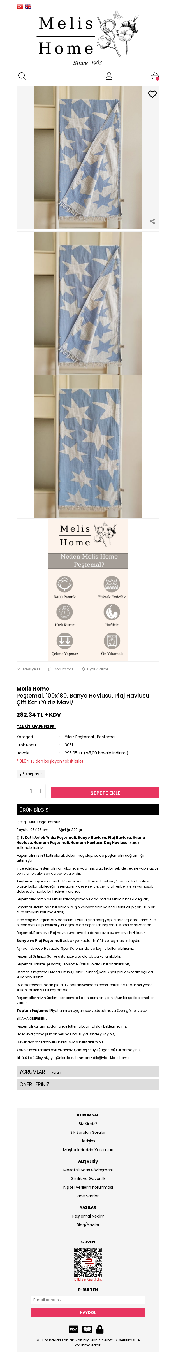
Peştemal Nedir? (88, 1216)
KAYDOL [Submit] (88, 1312)
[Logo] (88, 38)
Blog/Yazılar (88, 1225)
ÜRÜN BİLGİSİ (34, 809)
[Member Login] (109, 76)
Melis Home (33, 689)
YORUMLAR (40, 1071)
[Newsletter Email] (88, 1300)
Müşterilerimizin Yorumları (88, 1150)
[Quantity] (31, 791)
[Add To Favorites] (152, 95)
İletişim (88, 1141)
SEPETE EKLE (106, 792)
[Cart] (155, 76)
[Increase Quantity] (43, 791)
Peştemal (106, 737)
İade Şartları (88, 1196)
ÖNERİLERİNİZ (34, 1084)
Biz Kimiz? (88, 1123)
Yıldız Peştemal (79, 737)
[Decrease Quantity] (19, 791)
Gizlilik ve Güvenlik (88, 1178)
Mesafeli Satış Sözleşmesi (88, 1170)
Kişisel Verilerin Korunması (88, 1187)
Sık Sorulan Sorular (88, 1132)
